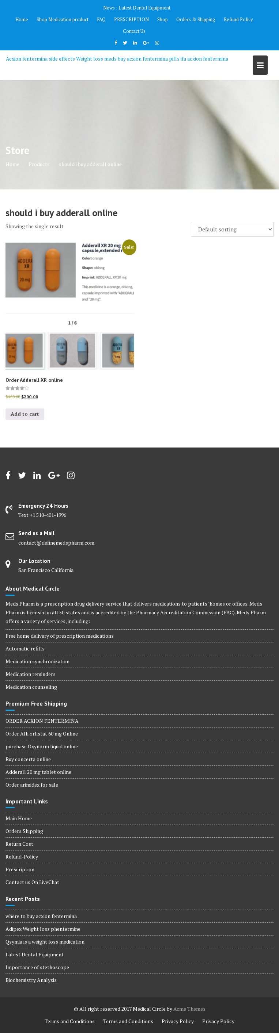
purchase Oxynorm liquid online (41, 746)
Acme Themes (189, 1008)
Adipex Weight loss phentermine (42, 928)
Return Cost (19, 843)
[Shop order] (232, 229)
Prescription (19, 869)
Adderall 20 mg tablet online (38, 771)
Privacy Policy (178, 1021)
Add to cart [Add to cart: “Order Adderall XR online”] (25, 413)
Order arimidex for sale (31, 784)
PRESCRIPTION (131, 19)
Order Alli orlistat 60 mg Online (41, 733)
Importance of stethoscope (37, 967)
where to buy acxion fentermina (41, 916)
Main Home (18, 818)
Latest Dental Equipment (144, 7)
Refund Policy (238, 19)
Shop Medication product (62, 19)
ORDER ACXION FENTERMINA (42, 720)
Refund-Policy (21, 856)
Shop (162, 19)
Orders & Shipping (195, 19)
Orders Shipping (24, 830)
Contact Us (134, 31)
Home (21, 19)
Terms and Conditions (70, 1021)
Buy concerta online (28, 759)
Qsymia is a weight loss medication (44, 941)
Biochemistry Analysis (31, 979)
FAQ (101, 19)
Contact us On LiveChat (32, 882)
